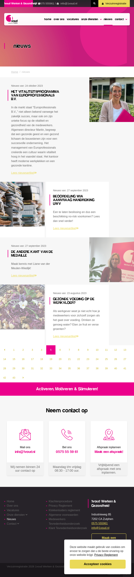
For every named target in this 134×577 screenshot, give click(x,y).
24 (97, 359)
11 (106, 349)
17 (32, 359)
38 (97, 368)
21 (69, 359)
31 (32, 368)
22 (78, 359)
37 (88, 368)
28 (4, 368)
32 (41, 368)
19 (51, 359)
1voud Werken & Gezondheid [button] (22, 3)
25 (106, 359)
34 (60, 368)
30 (23, 368)
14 (4, 359)
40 (115, 368)
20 (60, 359)
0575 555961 (46, 3)
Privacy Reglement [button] (106, 554)
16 (23, 359)
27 (125, 359)
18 (41, 359)
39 (106, 368)
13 (125, 349)
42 (4, 377)
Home (14, 71)
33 (51, 368)
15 (14, 359)
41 (125, 368)
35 (69, 368)
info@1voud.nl (69, 3)
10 (97, 349)
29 (14, 368)
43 (14, 377)
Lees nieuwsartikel (24, 172)
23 (88, 359)
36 (78, 368)
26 (115, 359)
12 (115, 349)
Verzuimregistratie (114, 3)
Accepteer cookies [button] (97, 564)
